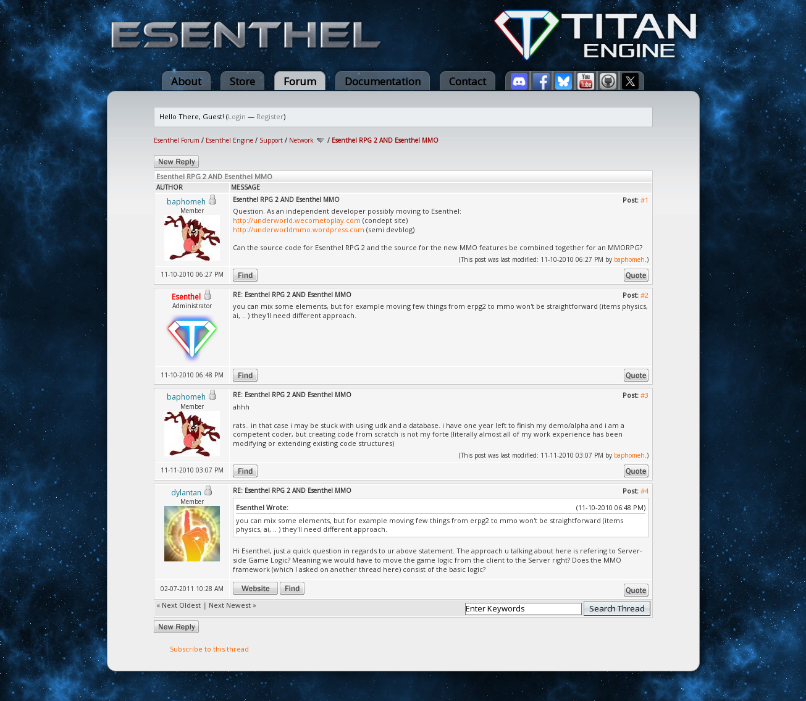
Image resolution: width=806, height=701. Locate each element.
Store (242, 81)
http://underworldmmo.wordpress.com (298, 229)
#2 (644, 295)
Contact (467, 81)
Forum (299, 81)
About (186, 81)
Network (301, 140)
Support (271, 140)
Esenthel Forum (176, 140)
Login (237, 116)
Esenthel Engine (229, 140)
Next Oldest (181, 605)
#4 (644, 490)
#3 (644, 395)
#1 (644, 199)
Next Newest (230, 605)
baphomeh (629, 259)
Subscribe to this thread (209, 648)
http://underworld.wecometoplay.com (297, 220)
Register (269, 116)
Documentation (383, 81)
